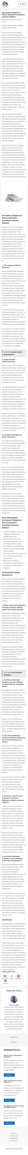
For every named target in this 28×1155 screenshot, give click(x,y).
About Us (14, 1133)
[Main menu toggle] (23, 4)
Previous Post (14, 1037)
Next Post (14, 1042)
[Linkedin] (5, 982)
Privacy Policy (14, 1138)
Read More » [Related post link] (9, 1075)
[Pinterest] (18, 977)
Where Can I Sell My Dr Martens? (13, 1056)
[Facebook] (5, 977)
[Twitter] (12, 977)
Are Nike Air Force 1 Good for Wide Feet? (14, 1106)
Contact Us (14, 1141)
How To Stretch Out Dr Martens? (13, 1081)
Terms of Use (14, 1136)
